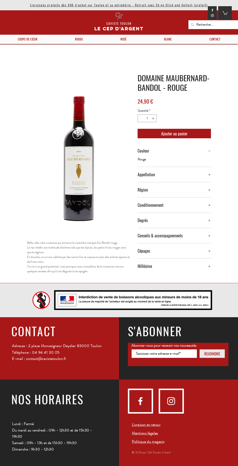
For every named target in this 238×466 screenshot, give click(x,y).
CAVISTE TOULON (119, 23)
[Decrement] (140, 118)
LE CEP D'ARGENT (119, 29)
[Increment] (153, 118)
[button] (225, 13)
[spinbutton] (147, 118)
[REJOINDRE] (212, 353)
